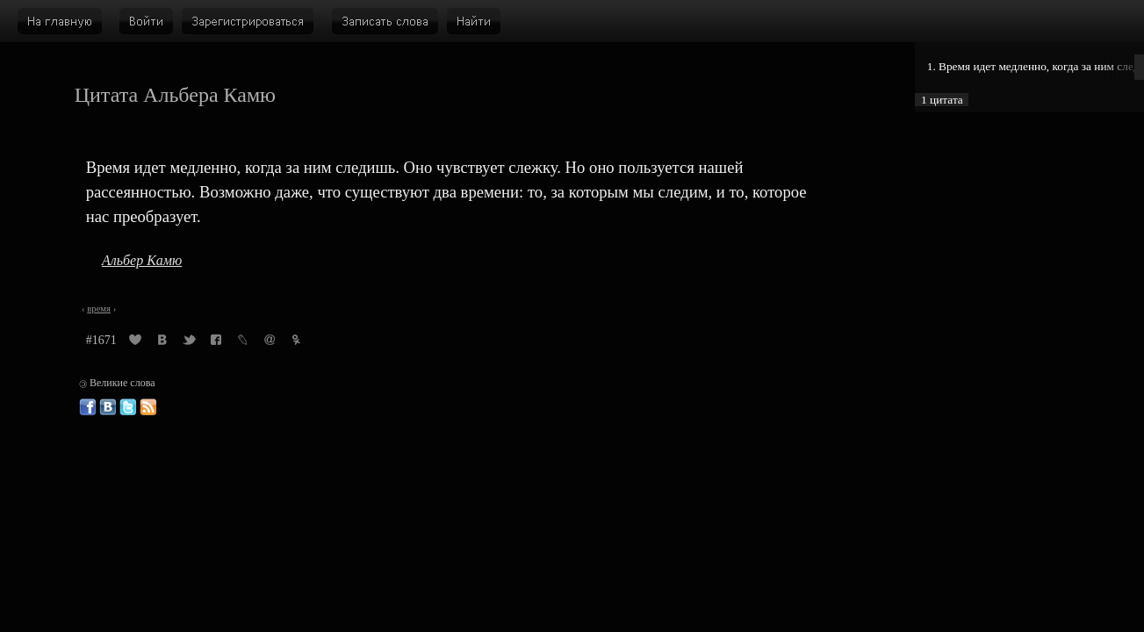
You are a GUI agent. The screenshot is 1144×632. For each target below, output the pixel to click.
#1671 (101, 340)
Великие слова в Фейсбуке (88, 407)
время (99, 308)
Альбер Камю (142, 260)
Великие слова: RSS (148, 407)
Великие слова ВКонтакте (108, 407)
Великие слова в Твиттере (128, 407)
